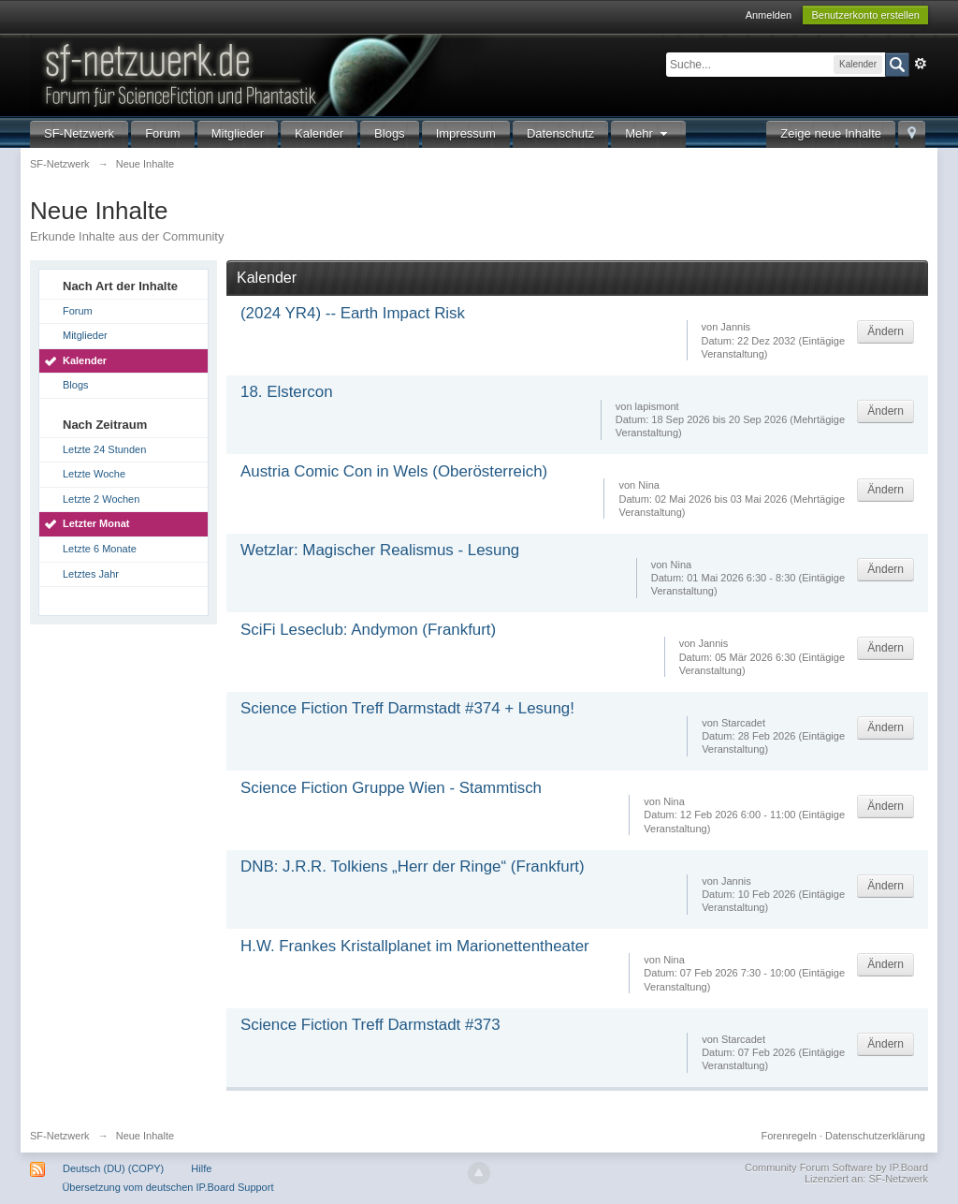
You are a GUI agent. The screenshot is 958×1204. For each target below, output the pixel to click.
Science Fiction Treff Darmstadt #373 (370, 1025)
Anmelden (769, 15)
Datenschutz (560, 133)
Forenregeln (789, 1135)
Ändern (885, 331)
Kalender (319, 133)
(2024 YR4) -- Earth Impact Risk (352, 313)
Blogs (389, 133)
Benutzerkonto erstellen (865, 15)
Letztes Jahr (91, 574)
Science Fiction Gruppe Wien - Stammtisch (391, 788)
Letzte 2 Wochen (101, 499)
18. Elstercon (286, 392)
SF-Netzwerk (79, 133)
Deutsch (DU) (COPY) (113, 1168)
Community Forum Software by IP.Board (836, 1167)
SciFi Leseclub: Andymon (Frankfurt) (368, 630)
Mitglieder (237, 133)
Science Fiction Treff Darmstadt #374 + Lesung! (407, 708)
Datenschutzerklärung (875, 1135)
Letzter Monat (96, 523)
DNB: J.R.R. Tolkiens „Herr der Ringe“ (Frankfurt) (412, 866)
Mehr (648, 133)
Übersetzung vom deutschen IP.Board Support (167, 1187)
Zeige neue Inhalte (830, 133)
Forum (163, 133)
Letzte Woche (94, 473)
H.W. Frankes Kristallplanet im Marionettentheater (414, 946)
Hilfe (201, 1168)
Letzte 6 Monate (100, 548)
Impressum (466, 133)
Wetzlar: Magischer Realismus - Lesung (379, 550)
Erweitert (920, 63)
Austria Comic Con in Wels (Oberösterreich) (393, 471)
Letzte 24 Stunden (104, 449)
